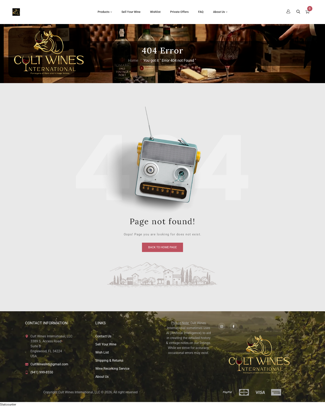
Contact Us (103, 336)
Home (133, 60)
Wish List (102, 352)
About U (101, 377)
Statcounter (8, 404)
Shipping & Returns (109, 360)
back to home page (162, 247)
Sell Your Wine (105, 344)
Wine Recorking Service (112, 369)
